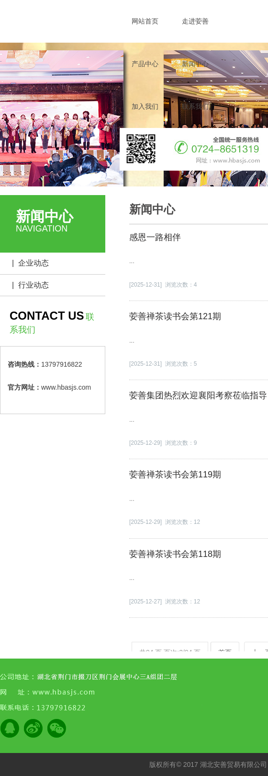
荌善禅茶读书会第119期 (175, 474)
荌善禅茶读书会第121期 (175, 316)
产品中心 (145, 64)
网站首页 (145, 21)
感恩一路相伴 (155, 237)
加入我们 (145, 106)
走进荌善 (195, 21)
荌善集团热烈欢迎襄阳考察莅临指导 (198, 395)
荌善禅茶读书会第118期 (175, 554)
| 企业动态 (30, 263)
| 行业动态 (30, 285)
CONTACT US (47, 315)
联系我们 (195, 106)
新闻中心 (195, 64)
